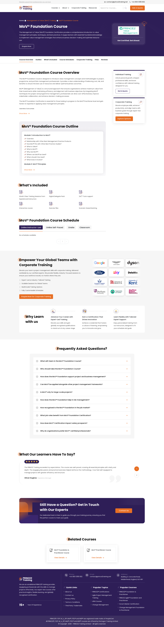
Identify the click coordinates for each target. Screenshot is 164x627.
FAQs (97, 60)
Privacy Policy (70, 599)
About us (68, 592)
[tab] (31, 227)
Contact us (69, 595)
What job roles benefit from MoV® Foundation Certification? (65, 415)
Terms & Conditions (72, 602)
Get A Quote (137, 8)
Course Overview (26, 60)
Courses (55, 8)
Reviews (104, 60)
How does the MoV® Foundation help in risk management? (65, 400)
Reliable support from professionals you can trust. (35, 2)
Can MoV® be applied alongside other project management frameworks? (71, 384)
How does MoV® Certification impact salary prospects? (63, 423)
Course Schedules (67, 60)
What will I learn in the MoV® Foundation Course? (60, 361)
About (65, 8)
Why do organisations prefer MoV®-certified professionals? (65, 431)
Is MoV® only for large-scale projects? (56, 392)
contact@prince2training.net (116, 2)
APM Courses (97, 601)
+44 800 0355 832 (137, 2)
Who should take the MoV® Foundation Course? (60, 369)
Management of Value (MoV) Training (41, 21)
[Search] (112, 8)
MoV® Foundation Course (68, 21)
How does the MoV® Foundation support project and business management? (73, 376)
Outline (39, 60)
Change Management (100, 605)
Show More (24, 113)
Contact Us (124, 510)
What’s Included (50, 60)
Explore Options (124, 118)
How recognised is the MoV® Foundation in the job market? (65, 407)
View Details (60, 557)
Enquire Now (26, 46)
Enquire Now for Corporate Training (36, 296)
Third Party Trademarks (73, 606)
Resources (93, 8)
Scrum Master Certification (129, 604)
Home (21, 21)
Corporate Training (79, 8)
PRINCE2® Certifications (100, 592)
